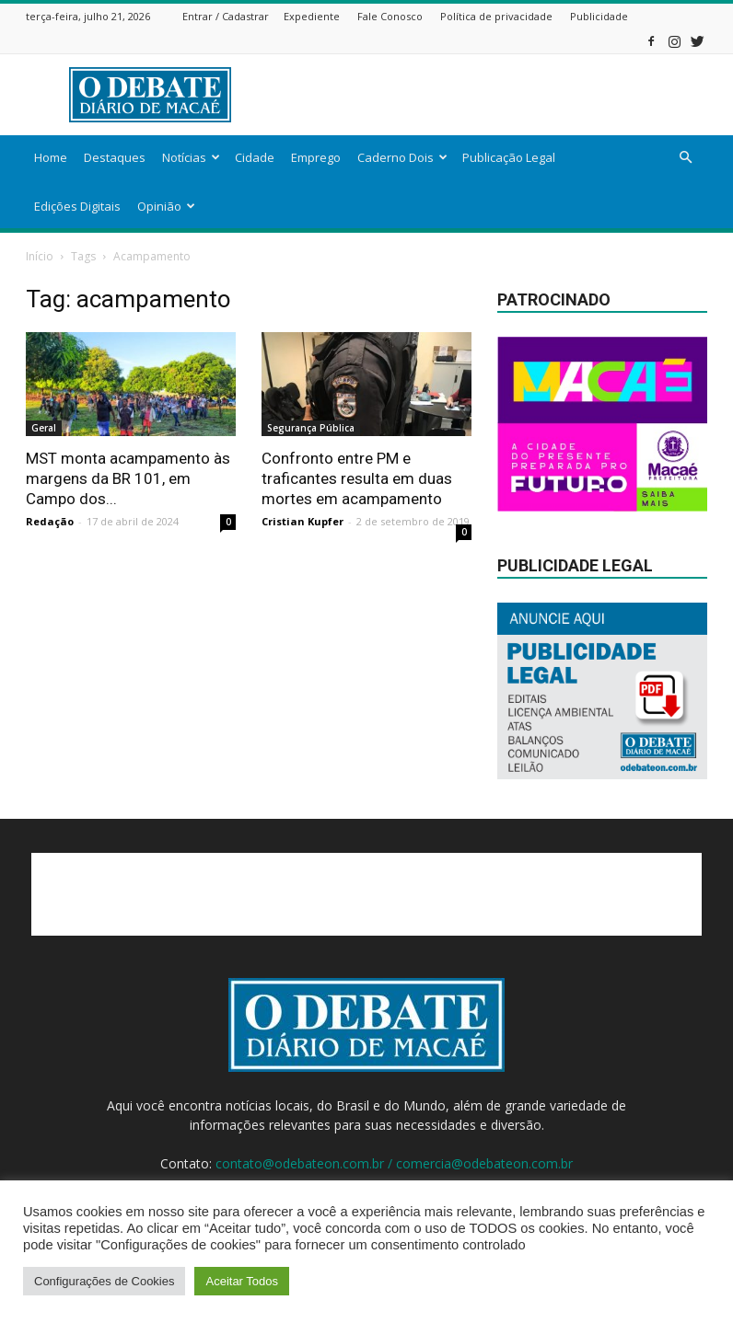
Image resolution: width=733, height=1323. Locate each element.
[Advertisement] (490, 94)
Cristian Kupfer (302, 521)
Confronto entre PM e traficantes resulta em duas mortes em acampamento (357, 478)
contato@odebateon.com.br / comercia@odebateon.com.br (394, 1163)
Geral (43, 427)
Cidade (254, 157)
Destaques (114, 157)
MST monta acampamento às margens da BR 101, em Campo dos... (128, 478)
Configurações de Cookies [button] (104, 1281)
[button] (685, 158)
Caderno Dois (402, 157)
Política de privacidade (496, 16)
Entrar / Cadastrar (225, 16)
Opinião (166, 206)
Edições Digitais (77, 206)
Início (39, 256)
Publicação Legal (508, 157)
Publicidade (599, 16)
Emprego (316, 157)
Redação (50, 521)
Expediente (312, 16)
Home (50, 157)
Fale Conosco (390, 16)
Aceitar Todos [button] (241, 1281)
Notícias (191, 157)
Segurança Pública (311, 427)
